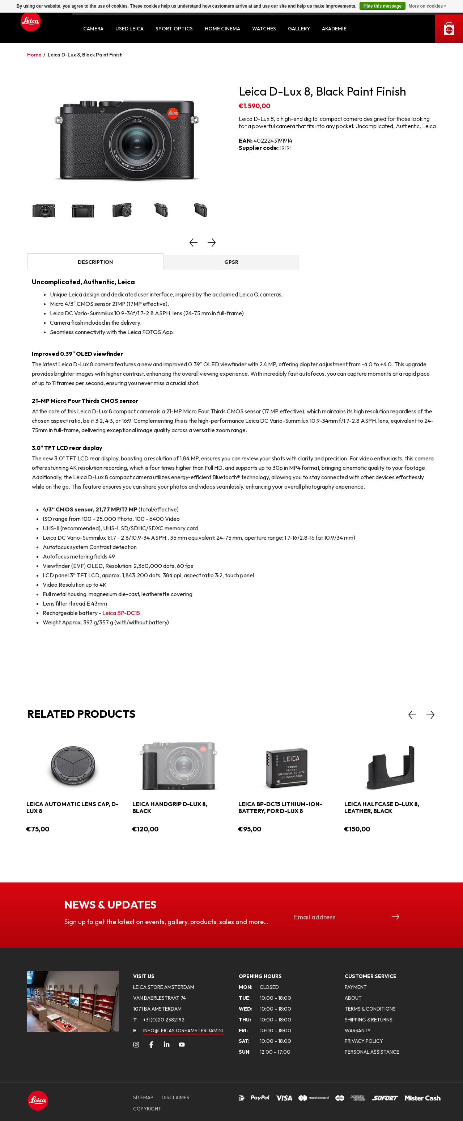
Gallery (299, 28)
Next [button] (211, 242)
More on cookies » (427, 6)
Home (34, 54)
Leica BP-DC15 (121, 612)
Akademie (334, 28)
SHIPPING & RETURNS (368, 1019)
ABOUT (353, 998)
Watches (264, 28)
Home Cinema (222, 28)
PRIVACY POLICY (364, 1041)
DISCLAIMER (176, 1097)
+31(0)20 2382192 (158, 1019)
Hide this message (383, 6)
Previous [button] (193, 242)
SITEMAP (143, 1097)
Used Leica (129, 28)
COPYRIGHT (147, 1108)
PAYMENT (356, 987)
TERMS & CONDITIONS (370, 1009)
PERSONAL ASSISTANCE (372, 1052)
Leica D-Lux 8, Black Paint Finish (85, 54)
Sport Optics (174, 28)
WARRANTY (358, 1030)
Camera (93, 28)
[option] (125, 136)
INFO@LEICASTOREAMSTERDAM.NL (183, 1030)
